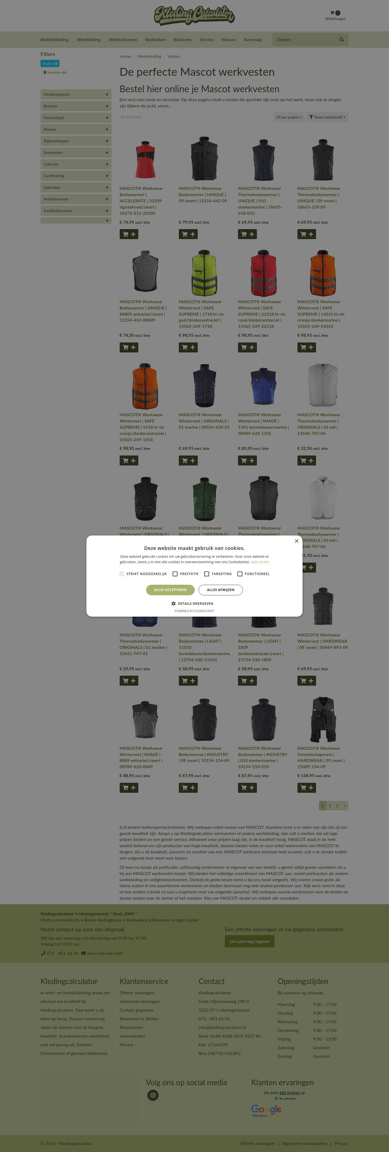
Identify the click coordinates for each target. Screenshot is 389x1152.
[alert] (194, 576)
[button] (194, 603)
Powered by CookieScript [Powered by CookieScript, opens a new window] (194, 611)
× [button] (296, 541)
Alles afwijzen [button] (220, 589)
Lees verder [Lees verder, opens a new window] (260, 562)
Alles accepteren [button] (170, 589)
